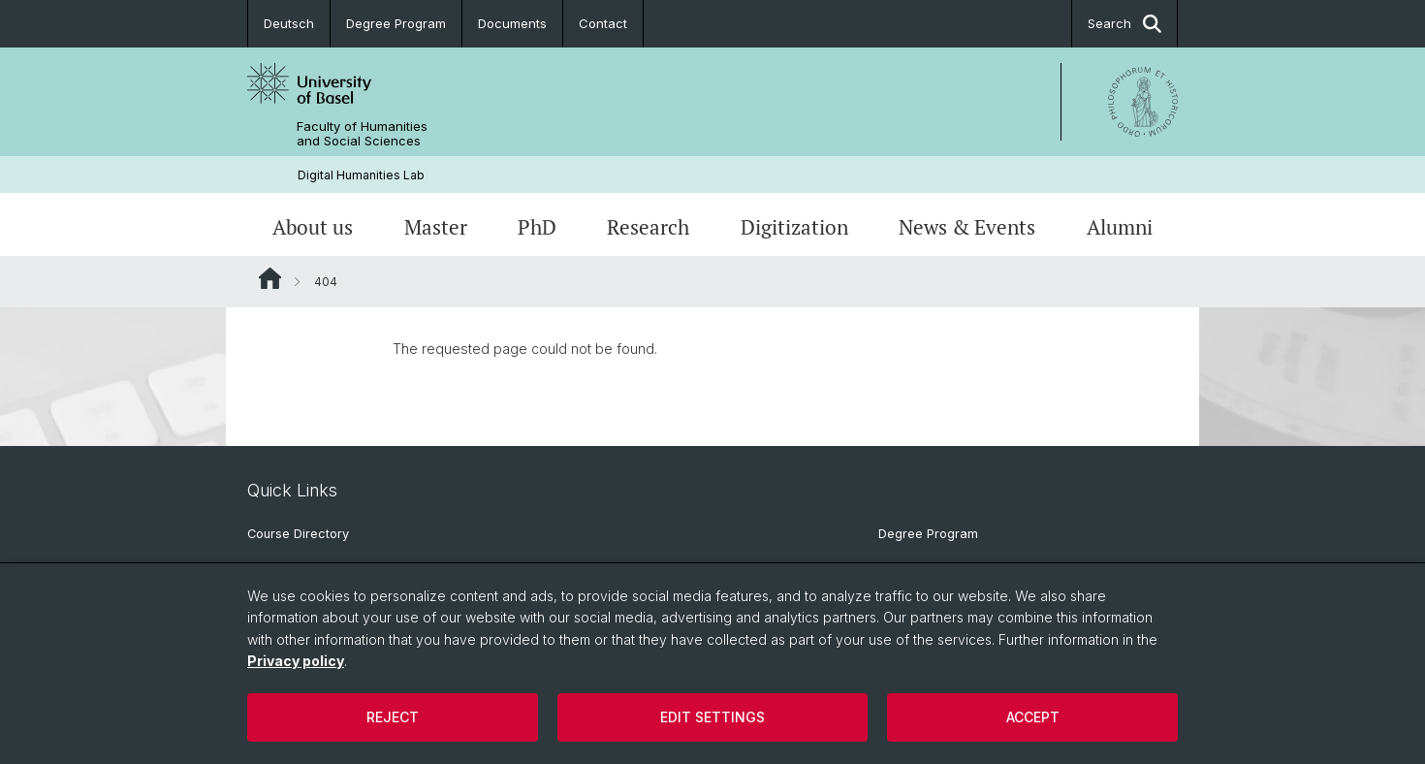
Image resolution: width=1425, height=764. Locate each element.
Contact (603, 23)
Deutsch (289, 23)
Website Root (270, 278)
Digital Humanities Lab (361, 175)
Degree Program (396, 23)
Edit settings (712, 717)
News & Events (967, 226)
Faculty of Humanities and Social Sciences (362, 133)
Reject (392, 717)
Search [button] (1124, 24)
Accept (1033, 717)
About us (312, 226)
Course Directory (298, 533)
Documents (512, 23)
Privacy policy (295, 661)
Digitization (794, 226)
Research (648, 226)
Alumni (1120, 226)
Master (435, 226)
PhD (537, 226)
